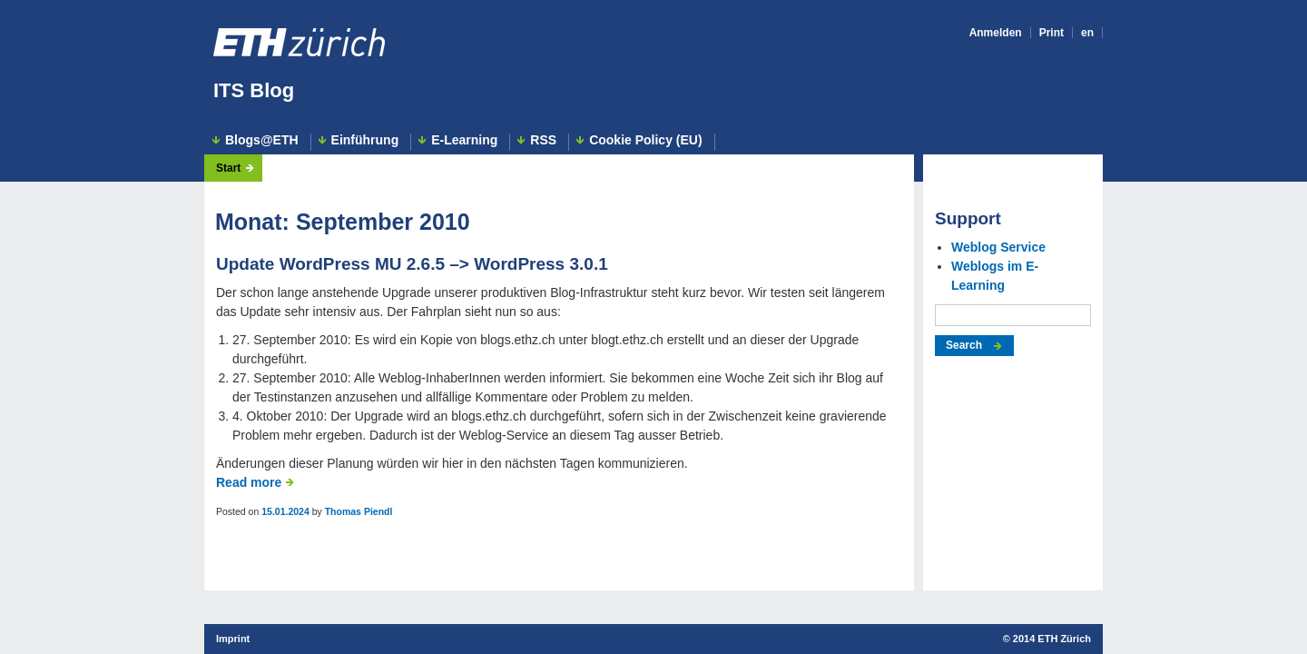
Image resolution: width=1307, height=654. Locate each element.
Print (1051, 32)
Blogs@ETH (262, 140)
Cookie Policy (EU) (645, 140)
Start (228, 168)
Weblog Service (998, 247)
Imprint (233, 638)
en (1087, 32)
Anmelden (995, 32)
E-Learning (464, 140)
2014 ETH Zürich (1052, 638)
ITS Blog (253, 90)
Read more (248, 482)
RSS (543, 140)
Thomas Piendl (359, 511)
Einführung (365, 140)
